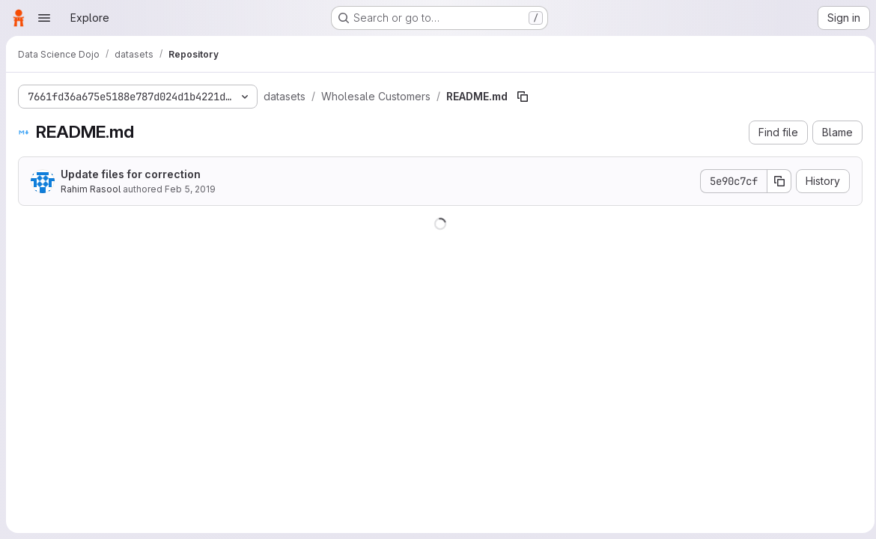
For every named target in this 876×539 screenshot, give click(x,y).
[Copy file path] (523, 97)
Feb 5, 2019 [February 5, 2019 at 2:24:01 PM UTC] (190, 189)
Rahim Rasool (91, 189)
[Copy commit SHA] (775, 181)
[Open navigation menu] (44, 18)
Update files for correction (131, 174)
